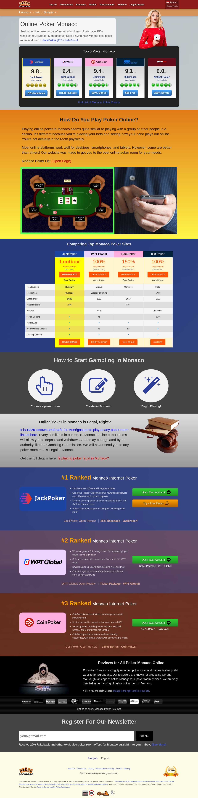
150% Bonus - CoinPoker (170, 626)
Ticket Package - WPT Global (171, 563)
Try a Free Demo (169, 501)
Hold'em (122, 4)
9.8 (35, 71)
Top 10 (53, 4)
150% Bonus (99, 92)
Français (93, 758)
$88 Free (130, 92)
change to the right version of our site (146, 685)
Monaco (25, 12)
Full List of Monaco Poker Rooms (99, 102)
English (50, 12)
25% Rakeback (36, 93)
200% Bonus (161, 92)
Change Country (172, 6)
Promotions (66, 4)
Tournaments (107, 4)
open (69, 274)
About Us (71, 769)
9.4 (66, 71)
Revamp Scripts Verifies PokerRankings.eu (53, 787)
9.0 (160, 71)
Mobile (93, 4)
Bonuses (81, 4)
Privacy (91, 769)
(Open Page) (61, 153)
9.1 (129, 71)
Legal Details (137, 4)
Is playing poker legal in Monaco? (64, 451)
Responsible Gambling (104, 769)
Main (37, 12)
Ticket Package (68, 92)
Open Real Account (169, 494)
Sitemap (127, 769)
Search (119, 769)
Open (69, 280)
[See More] (159, 744)
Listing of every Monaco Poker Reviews (99, 709)
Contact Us (81, 769)
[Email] (76, 736)
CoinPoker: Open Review (81, 661)
